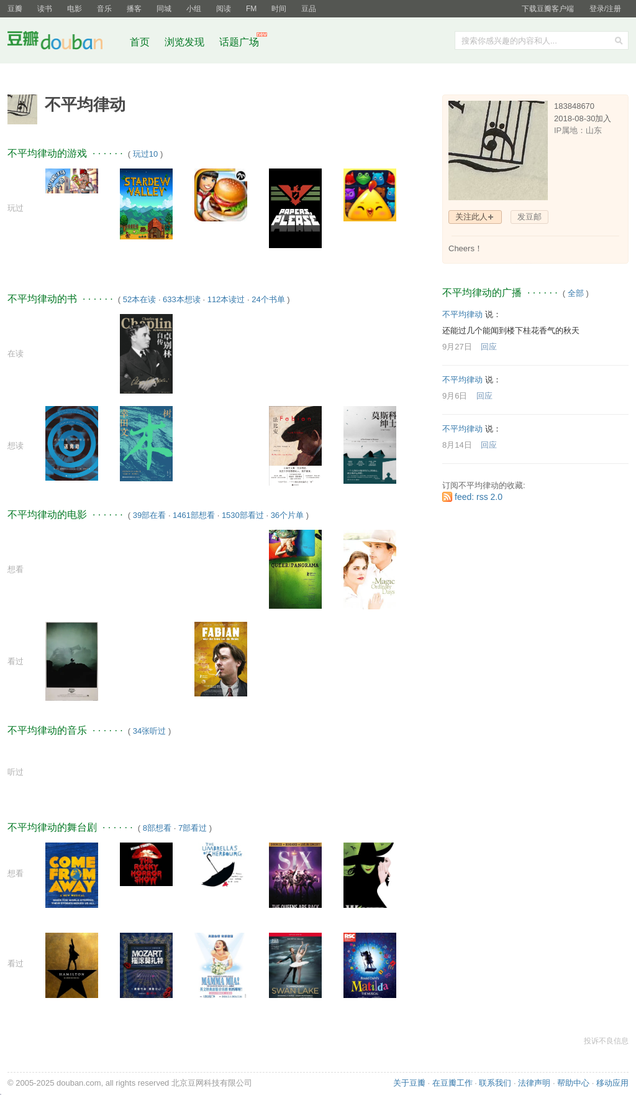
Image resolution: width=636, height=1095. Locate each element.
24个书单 (268, 299)
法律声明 (534, 1083)
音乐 (104, 8)
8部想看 (157, 828)
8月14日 (457, 445)
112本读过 (226, 299)
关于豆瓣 (409, 1083)
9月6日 (454, 395)
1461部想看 (194, 515)
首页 (140, 42)
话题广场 (239, 42)
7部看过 (192, 828)
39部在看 (149, 515)
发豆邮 (529, 216)
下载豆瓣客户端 (548, 8)
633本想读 (182, 299)
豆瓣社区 (64, 42)
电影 (74, 8)
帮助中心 (573, 1083)
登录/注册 (605, 8)
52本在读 (139, 299)
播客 (134, 8)
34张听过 (149, 731)
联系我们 (495, 1083)
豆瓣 (14, 8)
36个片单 (287, 515)
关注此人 (471, 216)
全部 (576, 293)
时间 (278, 8)
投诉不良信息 (606, 1041)
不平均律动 (462, 314)
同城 (164, 8)
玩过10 (145, 154)
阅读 (223, 8)
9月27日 (457, 346)
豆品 (308, 8)
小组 (193, 8)
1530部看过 (243, 515)
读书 (44, 8)
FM (251, 8)
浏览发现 (186, 42)
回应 (489, 346)
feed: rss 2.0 (478, 497)
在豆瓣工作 (452, 1083)
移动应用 (612, 1083)
